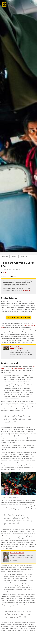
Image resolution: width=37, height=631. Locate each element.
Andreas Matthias (8, 273)
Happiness (14, 256)
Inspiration (23, 256)
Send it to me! (26, 290)
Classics (5, 256)
